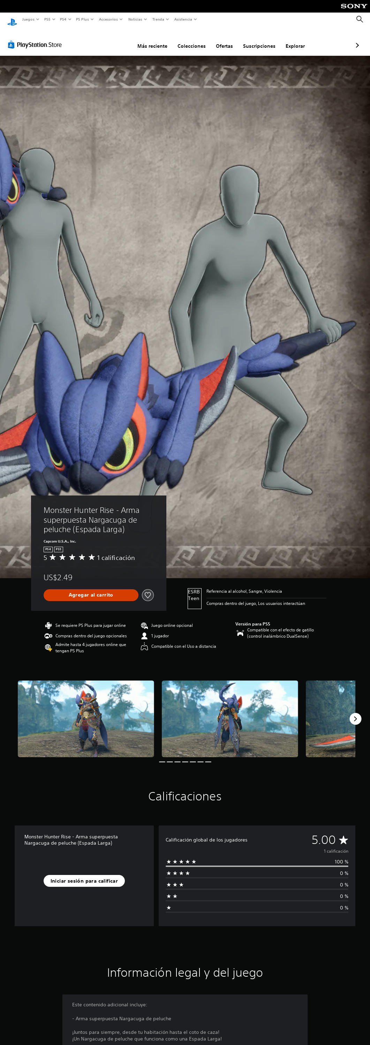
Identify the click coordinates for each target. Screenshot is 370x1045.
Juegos (28, 19)
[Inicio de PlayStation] (12, 19)
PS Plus (82, 19)
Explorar (258, 39)
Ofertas (187, 39)
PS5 (47, 19)
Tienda (158, 19)
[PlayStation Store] (36, 38)
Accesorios (108, 19)
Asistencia (183, 19)
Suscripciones (222, 39)
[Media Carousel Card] (86, 712)
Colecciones (155, 39)
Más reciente (115, 39)
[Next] (355, 712)
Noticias (135, 19)
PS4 (63, 19)
